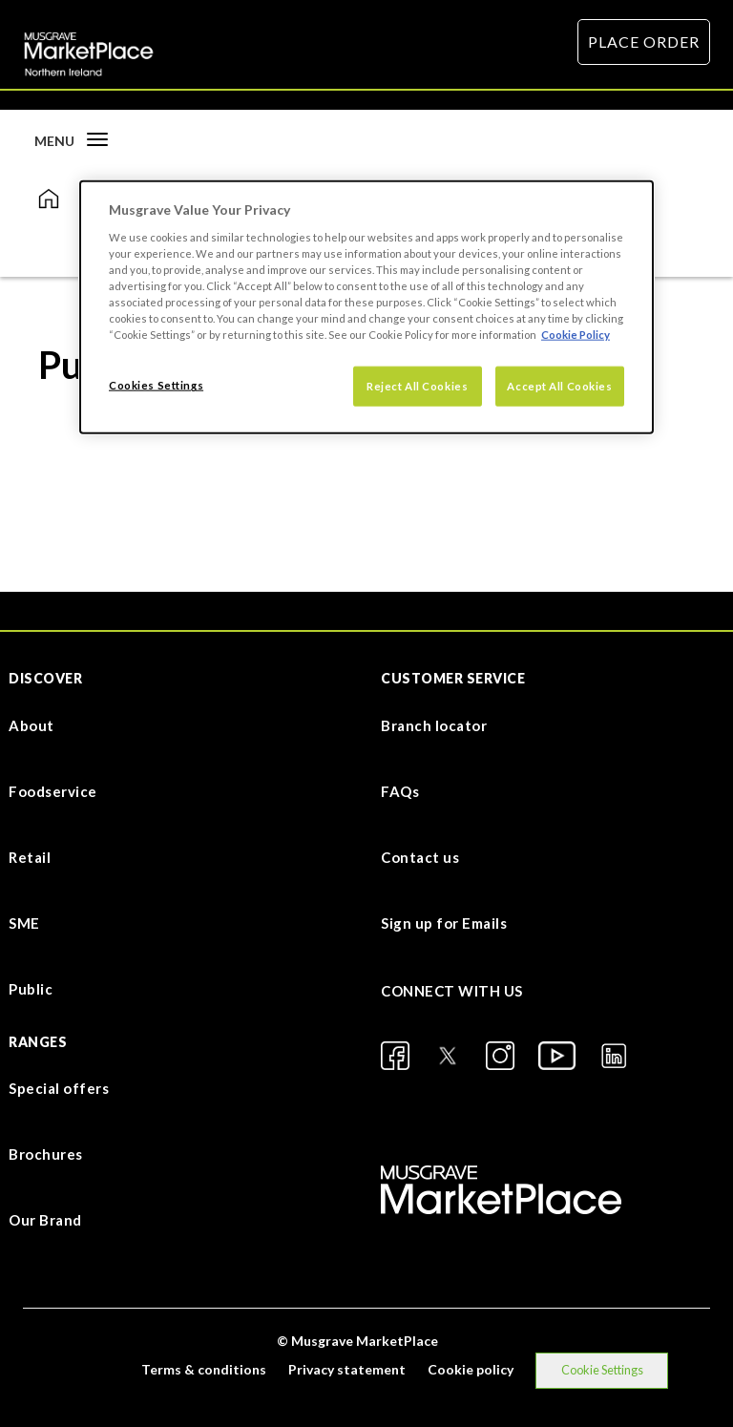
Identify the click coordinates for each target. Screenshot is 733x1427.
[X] (447, 1055)
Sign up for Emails (444, 923)
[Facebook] (395, 1055)
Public (30, 988)
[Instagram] (500, 1055)
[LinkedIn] (613, 1055)
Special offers (59, 1088)
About (31, 725)
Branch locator (434, 725)
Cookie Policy (575, 334)
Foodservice (53, 791)
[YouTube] (557, 1055)
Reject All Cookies (417, 386)
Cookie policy (470, 1369)
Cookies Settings (156, 385)
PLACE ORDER (644, 41)
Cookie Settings (602, 1369)
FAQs (400, 791)
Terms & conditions (203, 1369)
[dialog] (366, 307)
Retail (30, 857)
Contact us (420, 857)
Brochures (46, 1154)
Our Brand (45, 1219)
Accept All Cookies (559, 386)
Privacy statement (347, 1369)
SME (24, 923)
